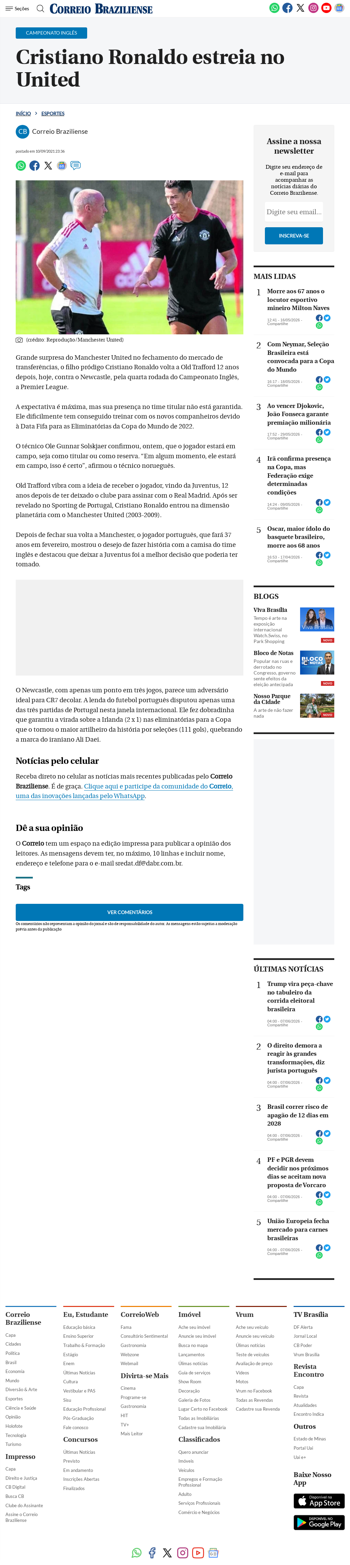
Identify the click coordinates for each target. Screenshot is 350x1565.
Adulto (184, 1494)
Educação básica (79, 1327)
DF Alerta (303, 1327)
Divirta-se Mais (145, 1376)
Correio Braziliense (23, 1318)
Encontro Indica (309, 1414)
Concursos (80, 1440)
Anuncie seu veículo (255, 1336)
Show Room (189, 1381)
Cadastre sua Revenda (258, 1409)
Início (23, 113)
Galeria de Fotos (194, 1400)
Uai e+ (300, 1457)
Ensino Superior (78, 1336)
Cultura (70, 1381)
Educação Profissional (84, 1409)
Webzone (130, 1354)
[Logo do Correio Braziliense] (101, 8)
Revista (301, 1396)
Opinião (13, 1417)
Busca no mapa (193, 1345)
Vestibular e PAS (79, 1391)
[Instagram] (313, 11)
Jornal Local (305, 1336)
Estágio (70, 1354)
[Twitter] (300, 11)
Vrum (245, 1315)
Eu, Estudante (85, 1315)
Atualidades (305, 1405)
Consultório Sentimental (144, 1336)
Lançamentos (191, 1354)
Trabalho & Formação (84, 1345)
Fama (126, 1327)
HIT (124, 1415)
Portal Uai (303, 1448)
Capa (10, 1335)
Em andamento (78, 1470)
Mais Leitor (132, 1433)
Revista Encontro (309, 1370)
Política (12, 1353)
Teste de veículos (252, 1354)
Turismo (13, 1444)
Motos (242, 1381)
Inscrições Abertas (81, 1479)
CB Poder (303, 1345)
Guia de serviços (194, 1372)
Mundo (12, 1380)
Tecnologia (15, 1435)
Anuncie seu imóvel (197, 1336)
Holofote (14, 1426)
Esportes (52, 113)
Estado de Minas (310, 1438)
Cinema (128, 1388)
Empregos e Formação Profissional (200, 1482)
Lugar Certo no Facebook (203, 1409)
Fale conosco (75, 1427)
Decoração (189, 1391)
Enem (69, 1363)
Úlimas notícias (193, 1363)
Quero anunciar (193, 1452)
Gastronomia (133, 1345)
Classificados (199, 1440)
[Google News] (339, 11)
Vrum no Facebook (254, 1391)
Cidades (13, 1344)
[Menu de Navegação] (18, 8)
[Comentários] (75, 168)
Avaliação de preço (254, 1363)
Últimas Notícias (79, 1372)
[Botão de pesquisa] (38, 8)
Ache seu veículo (252, 1327)
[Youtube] (326, 11)
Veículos (186, 1470)
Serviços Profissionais (199, 1503)
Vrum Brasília (307, 1354)
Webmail (129, 1363)
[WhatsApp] (274, 11)
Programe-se (133, 1397)
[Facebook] (287, 11)
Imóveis (186, 1461)
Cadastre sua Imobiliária (202, 1427)
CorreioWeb (140, 1315)
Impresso (20, 1457)
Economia (15, 1371)
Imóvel (189, 1315)
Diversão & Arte (21, 1389)
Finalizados (74, 1488)
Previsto (71, 1461)
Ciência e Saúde (20, 1408)
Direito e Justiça (21, 1478)
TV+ (125, 1424)
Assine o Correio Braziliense (21, 1517)
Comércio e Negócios (199, 1512)
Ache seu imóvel (194, 1327)
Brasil (10, 1362)
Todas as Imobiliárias (198, 1418)
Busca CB (14, 1496)
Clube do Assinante (24, 1505)
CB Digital (15, 1487)
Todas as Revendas (254, 1400)
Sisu (67, 1400)
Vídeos (242, 1372)
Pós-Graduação (78, 1418)
